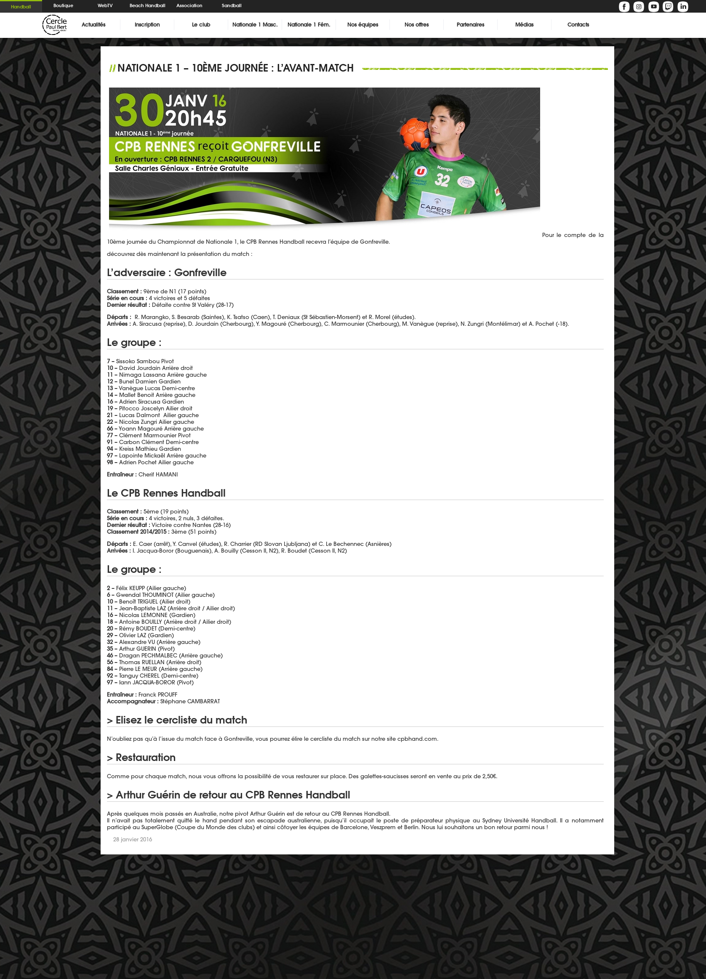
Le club (201, 24)
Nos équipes (362, 24)
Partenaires (470, 24)
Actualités (93, 24)
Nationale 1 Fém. (309, 24)
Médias (524, 24)
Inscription (147, 24)
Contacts (578, 24)
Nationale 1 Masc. (254, 24)
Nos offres (417, 24)
